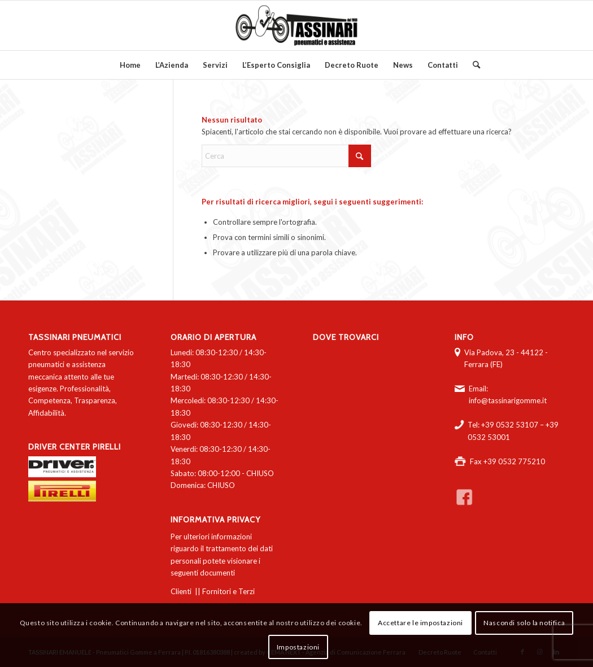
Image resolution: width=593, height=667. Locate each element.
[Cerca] (472, 65)
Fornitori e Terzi (228, 591)
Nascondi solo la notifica (524, 622)
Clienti (181, 591)
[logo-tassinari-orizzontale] (296, 25)
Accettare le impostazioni (420, 622)
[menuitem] (130, 65)
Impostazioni (298, 647)
